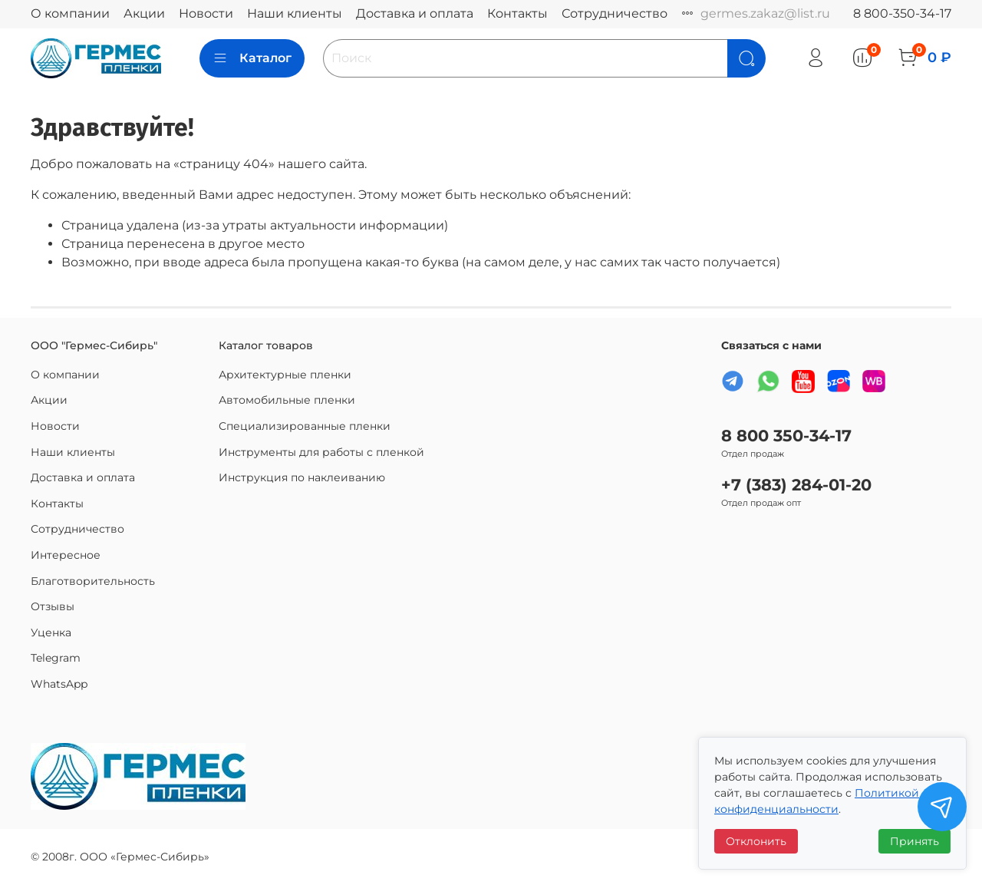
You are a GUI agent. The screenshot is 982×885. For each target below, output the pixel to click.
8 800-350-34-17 (902, 13)
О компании (70, 13)
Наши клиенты (294, 13)
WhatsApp (59, 684)
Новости (206, 13)
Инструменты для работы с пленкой (321, 452)
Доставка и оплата (414, 13)
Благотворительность (93, 581)
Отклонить (756, 841)
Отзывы (52, 606)
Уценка (51, 632)
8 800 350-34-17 (786, 435)
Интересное (66, 555)
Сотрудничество (614, 13)
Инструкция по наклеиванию (302, 477)
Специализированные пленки (304, 426)
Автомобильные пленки (287, 400)
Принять (914, 841)
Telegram (56, 658)
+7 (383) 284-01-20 (796, 484)
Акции (144, 13)
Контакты (517, 13)
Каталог (252, 58)
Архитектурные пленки (285, 374)
